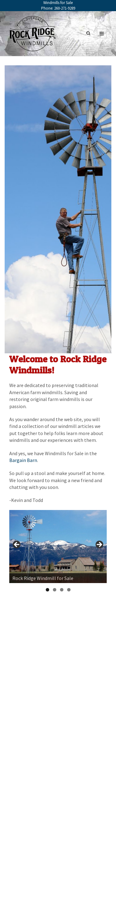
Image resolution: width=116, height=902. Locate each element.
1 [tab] (47, 589)
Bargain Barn (23, 460)
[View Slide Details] (58, 546)
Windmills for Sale (58, 2)
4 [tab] (69, 589)
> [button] (99, 545)
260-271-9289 (64, 8)
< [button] (17, 545)
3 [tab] (61, 589)
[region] (58, 546)
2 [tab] (54, 589)
